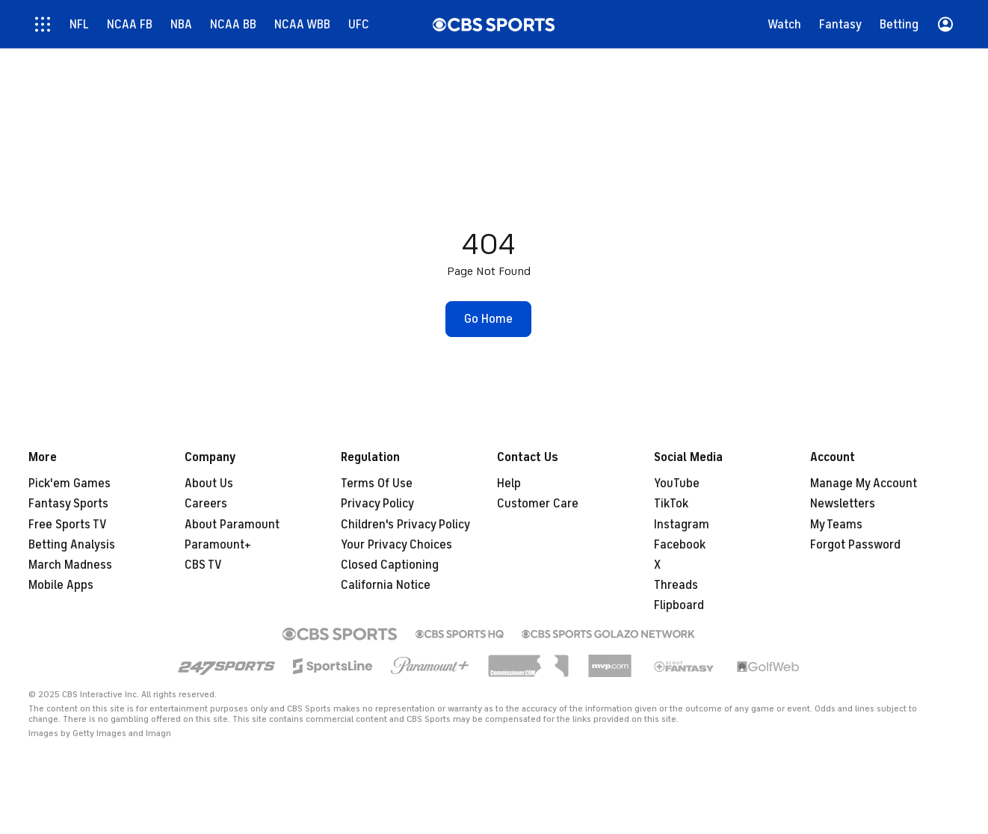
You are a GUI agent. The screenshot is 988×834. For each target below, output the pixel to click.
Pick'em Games (69, 483)
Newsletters (842, 503)
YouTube (677, 483)
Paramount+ (218, 544)
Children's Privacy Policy (405, 524)
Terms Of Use (377, 483)
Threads (676, 585)
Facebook (680, 544)
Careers (206, 503)
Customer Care (537, 503)
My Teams (836, 524)
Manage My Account (863, 483)
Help (509, 483)
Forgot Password (855, 544)
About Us (209, 483)
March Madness (70, 564)
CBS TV (203, 564)
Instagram (681, 524)
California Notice (385, 585)
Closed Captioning (390, 564)
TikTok (671, 503)
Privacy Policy (377, 503)
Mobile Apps (60, 585)
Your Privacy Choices (396, 544)
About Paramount (232, 524)
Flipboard (679, 605)
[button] (488, 319)
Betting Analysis (71, 544)
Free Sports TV (67, 524)
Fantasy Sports (68, 503)
